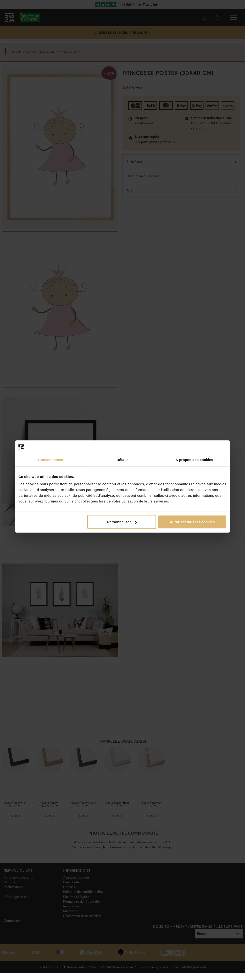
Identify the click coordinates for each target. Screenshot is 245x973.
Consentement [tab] (50, 459)
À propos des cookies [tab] (194, 459)
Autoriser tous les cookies (192, 522)
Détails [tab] (122, 459)
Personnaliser (122, 522)
